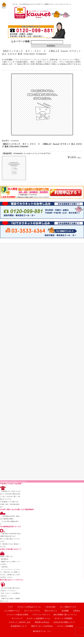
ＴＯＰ (10, 607)
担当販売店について (19, 626)
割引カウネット (51, 611)
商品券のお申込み (42, 622)
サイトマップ (17, 619)
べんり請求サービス (12, 611)
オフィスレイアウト (32, 611)
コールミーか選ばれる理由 (17, 615)
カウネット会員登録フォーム (38, 619)
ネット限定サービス (68, 607)
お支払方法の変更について (64, 622)
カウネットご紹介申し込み (20, 622)
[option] (42, 104)
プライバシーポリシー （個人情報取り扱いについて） (54, 615)
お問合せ (76, 611)
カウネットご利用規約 (63, 619)
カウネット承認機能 (65, 626)
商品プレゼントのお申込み (42, 626)
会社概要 (65, 611)
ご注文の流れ (50, 607)
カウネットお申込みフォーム (29, 607)
